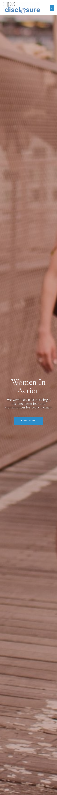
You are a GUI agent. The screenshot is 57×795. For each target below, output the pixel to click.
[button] (28, 421)
